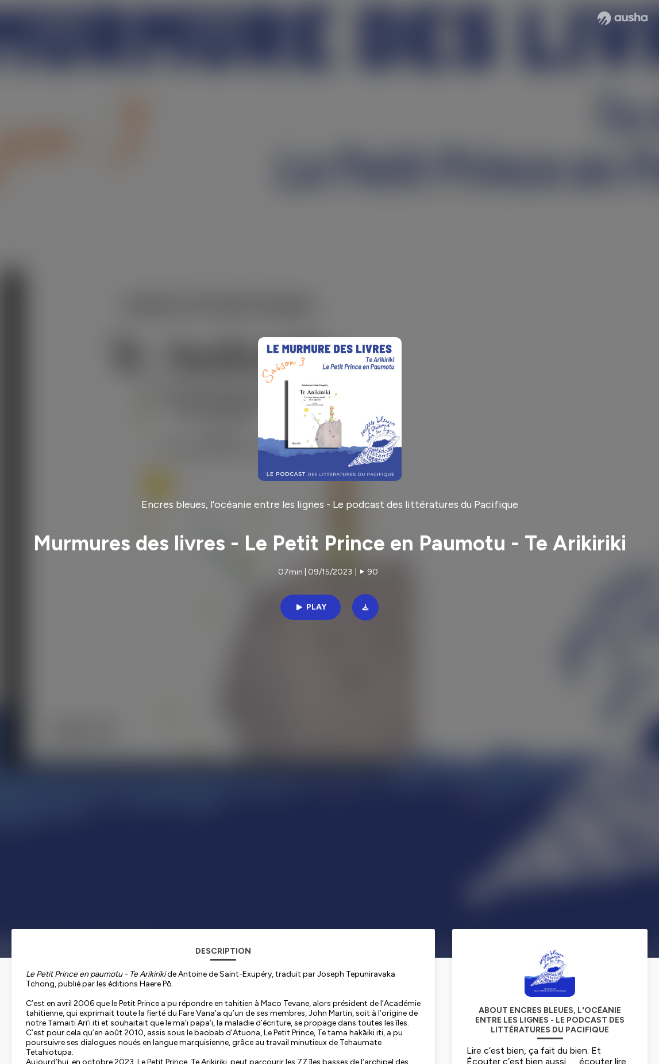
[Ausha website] (623, 18)
